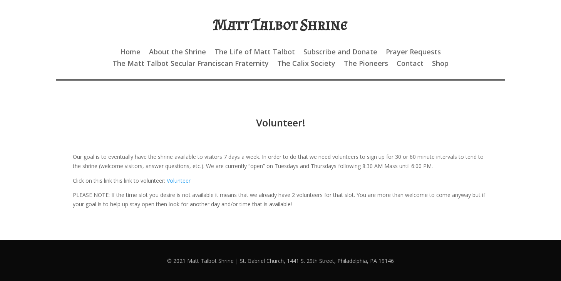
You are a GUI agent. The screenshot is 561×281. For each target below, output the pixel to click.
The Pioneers (366, 64)
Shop (440, 64)
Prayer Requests (413, 52)
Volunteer (179, 180)
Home (130, 52)
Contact (410, 64)
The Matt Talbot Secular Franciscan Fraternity (190, 64)
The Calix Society (306, 64)
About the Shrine (177, 52)
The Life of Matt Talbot (254, 52)
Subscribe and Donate (340, 52)
